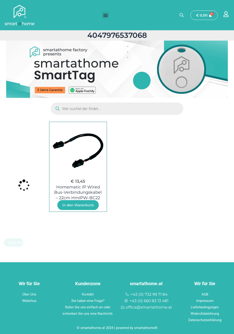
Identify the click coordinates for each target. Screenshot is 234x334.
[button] (105, 15)
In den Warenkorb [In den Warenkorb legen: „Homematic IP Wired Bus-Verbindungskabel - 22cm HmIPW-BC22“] (78, 205)
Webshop (29, 300)
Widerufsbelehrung (205, 313)
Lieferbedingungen (205, 306)
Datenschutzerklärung (204, 319)
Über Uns (29, 294)
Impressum (204, 300)
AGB (205, 294)
